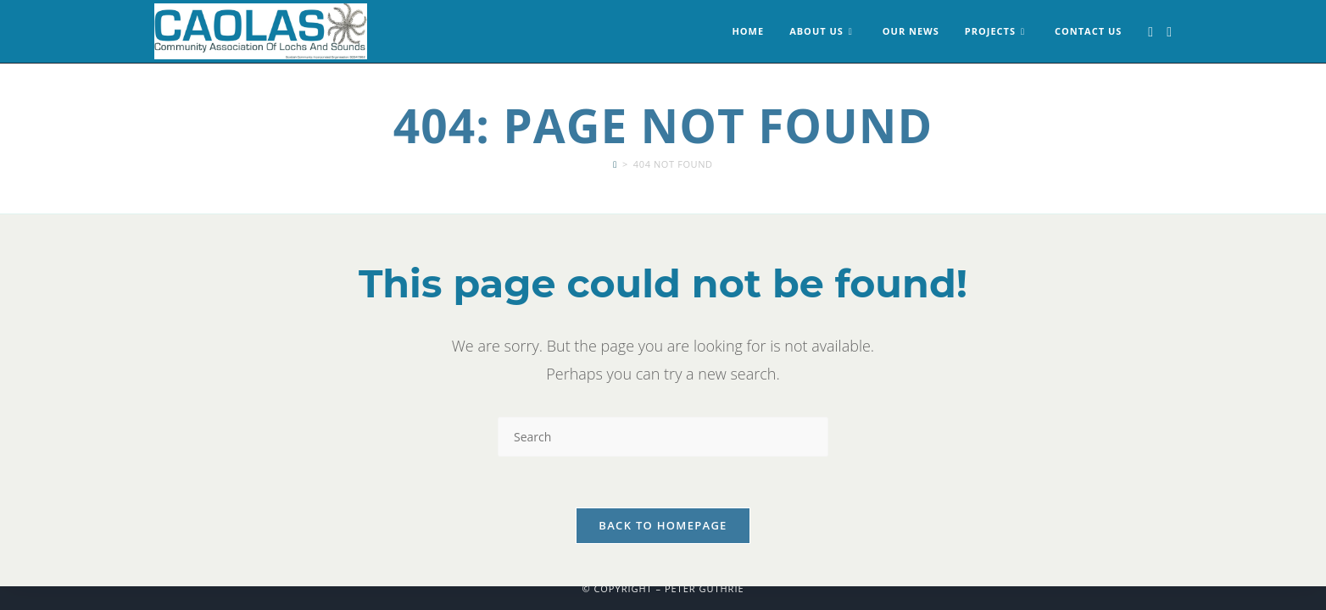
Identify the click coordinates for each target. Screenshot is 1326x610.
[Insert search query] (663, 437)
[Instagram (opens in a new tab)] (1169, 32)
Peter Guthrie (704, 588)
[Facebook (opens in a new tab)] (1150, 32)
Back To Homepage (663, 525)
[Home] (615, 164)
